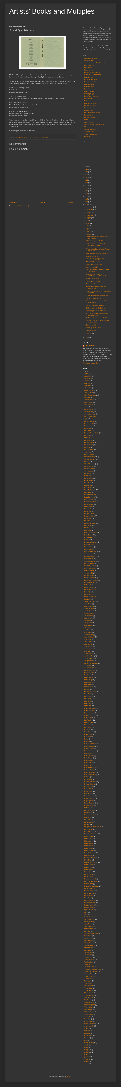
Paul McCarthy (89, 831)
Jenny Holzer (88, 623)
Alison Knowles (89, 390)
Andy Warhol (88, 402)
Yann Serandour (89, 1012)
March (88, 231)
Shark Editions (88, 929)
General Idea (88, 554)
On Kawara (87, 819)
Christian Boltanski (90, 457)
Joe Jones (87, 630)
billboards (87, 1031)
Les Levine (87, 725)
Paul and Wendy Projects (92, 113)
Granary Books (89, 91)
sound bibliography (43, 137)
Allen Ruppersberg (90, 395)
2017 (86, 194)
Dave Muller (88, 485)
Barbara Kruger (89, 423)
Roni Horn (87, 898)
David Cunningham (90, 495)
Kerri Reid (87, 694)
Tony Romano (88, 986)
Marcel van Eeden (90, 751)
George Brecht (88, 559)
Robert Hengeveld (90, 879)
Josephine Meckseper (91, 663)
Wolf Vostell (88, 1009)
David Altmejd (88, 487)
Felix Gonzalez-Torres (91, 532)
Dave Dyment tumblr (90, 79)
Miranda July (88, 793)
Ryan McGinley (89, 907)
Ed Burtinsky (88, 518)
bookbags (87, 1033)
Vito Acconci (88, 1000)
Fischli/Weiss (88, 537)
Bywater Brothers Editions (92, 72)
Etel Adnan (87, 528)
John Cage (87, 639)
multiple (86, 1050)
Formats (86, 89)
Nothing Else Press (90, 105)
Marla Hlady (88, 760)
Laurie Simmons (89, 713)
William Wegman (89, 1005)
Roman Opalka (89, 893)
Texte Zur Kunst (89, 132)
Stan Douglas (88, 940)
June (88, 223)
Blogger (68, 1076)
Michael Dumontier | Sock (94, 264)
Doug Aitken (88, 511)
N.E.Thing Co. (88, 805)
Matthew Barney (89, 767)
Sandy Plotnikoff (89, 917)
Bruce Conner (88, 440)
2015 (86, 199)
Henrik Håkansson (90, 589)
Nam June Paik (89, 810)
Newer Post (13, 202)
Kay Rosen (87, 675)
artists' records (88, 1026)
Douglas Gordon (89, 514)
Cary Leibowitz (89, 449)
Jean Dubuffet (88, 618)
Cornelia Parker (89, 468)
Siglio (86, 120)
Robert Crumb (88, 874)
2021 (86, 183)
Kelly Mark (87, 684)
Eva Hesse (87, 530)
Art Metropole (88, 60)
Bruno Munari (88, 445)
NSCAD (86, 808)
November (89, 209)
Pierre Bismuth (89, 843)
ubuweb (86, 1061)
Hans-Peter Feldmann (91, 580)
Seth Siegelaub (89, 926)
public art (87, 1057)
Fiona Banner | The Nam (93, 281)
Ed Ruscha (87, 521)
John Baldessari (89, 637)
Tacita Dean (88, 955)
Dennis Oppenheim (90, 502)
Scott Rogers (88, 924)
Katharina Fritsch (89, 672)
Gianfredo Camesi (90, 566)
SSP (85, 914)
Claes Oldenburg (89, 464)
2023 (86, 177)
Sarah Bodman (89, 922)
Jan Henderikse (89, 606)
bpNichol (87, 1038)
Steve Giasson (88, 948)
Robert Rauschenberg (91, 886)
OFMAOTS (87, 817)
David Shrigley (88, 499)
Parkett (86, 824)
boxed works (88, 1035)
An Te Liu (87, 397)
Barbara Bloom (89, 421)
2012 (86, 337)
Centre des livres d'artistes (92, 75)
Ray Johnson (88, 855)
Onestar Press (88, 110)
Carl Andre (87, 447)
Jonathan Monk (89, 656)
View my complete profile (90, 363)
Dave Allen (87, 483)
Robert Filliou (88, 876)
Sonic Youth (88, 936)
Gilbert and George (90, 568)
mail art (86, 1047)
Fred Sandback (89, 547)
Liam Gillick (87, 727)
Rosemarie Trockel (90, 900)
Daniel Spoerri (88, 480)
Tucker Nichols (89, 990)
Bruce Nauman (89, 442)
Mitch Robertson (89, 796)
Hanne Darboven (89, 578)
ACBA (86, 374)
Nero (85, 101)
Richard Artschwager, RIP (94, 298)
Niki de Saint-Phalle (90, 815)
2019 (86, 188)
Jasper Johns (88, 616)
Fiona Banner (88, 535)
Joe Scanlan (88, 632)
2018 (86, 191)
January (89, 334)
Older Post (71, 202)
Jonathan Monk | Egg (92, 256)
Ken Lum (87, 689)
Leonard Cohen (89, 722)
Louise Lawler (88, 734)
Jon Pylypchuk (88, 649)
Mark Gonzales (89, 756)
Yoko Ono (87, 1016)
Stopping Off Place (90, 129)
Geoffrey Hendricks (90, 556)
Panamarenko (88, 822)
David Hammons (89, 497)
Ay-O (85, 419)
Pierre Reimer (88, 848)
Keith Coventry (89, 677)
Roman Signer (88, 895)
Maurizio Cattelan (89, 772)
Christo (86, 461)
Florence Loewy (89, 86)
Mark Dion (87, 753)
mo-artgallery (88, 98)
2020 (86, 185)
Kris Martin (87, 701)
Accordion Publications (91, 58)
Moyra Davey (88, 801)
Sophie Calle (88, 938)
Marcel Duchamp (89, 746)
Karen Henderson (89, 670)
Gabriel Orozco (89, 549)
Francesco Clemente (90, 542)
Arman (86, 407)
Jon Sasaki (87, 651)
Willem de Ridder (89, 1002)
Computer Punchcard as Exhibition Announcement (97, 301)
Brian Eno (87, 438)
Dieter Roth (87, 509)
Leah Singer (88, 717)
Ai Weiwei (87, 381)
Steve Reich (88, 950)
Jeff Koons (87, 620)
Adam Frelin (88, 376)
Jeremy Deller (88, 625)
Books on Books (89, 70)
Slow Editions (88, 122)
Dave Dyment (88, 77)
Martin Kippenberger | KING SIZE (96, 311)
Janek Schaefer (89, 608)
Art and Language (89, 414)
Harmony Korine (89, 582)
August (88, 218)
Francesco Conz (89, 544)
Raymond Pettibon (90, 857)
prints (86, 1054)
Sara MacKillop (89, 919)
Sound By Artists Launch (93, 328)
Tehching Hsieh (89, 962)
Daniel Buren (88, 476)
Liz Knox (87, 729)
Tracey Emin (88, 988)
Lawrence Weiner (89, 715)
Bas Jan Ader (88, 426)
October (89, 212)
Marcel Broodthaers (90, 744)
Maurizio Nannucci (90, 774)
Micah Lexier (27, 137)
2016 (86, 196)
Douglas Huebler (89, 516)
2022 (86, 180)
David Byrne (88, 492)
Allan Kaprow (88, 393)
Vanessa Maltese (89, 995)
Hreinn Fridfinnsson (90, 596)
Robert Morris (88, 884)
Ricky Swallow (88, 869)
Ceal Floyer (87, 452)
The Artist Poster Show (93, 261)
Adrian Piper (88, 378)
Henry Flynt (87, 592)
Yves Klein (87, 1019)
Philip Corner (88, 838)
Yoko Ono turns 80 (92, 267)
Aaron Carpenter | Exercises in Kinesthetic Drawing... (95, 244)
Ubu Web (87, 136)
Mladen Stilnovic (89, 798)
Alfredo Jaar (88, 388)
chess (86, 1040)
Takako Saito (88, 957)
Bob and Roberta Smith (91, 433)
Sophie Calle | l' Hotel (92, 278)
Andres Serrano (89, 400)
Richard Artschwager (90, 862)
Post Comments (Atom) (25, 206)
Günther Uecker (89, 575)
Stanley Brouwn (89, 943)
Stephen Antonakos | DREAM (95, 305)
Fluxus (86, 540)
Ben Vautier (88, 428)
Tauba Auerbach (89, 959)
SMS (85, 912)
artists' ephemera (89, 1024)
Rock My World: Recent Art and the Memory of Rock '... (97, 314)
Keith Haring (88, 680)
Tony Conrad (88, 983)
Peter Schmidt (88, 836)
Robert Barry (88, 872)
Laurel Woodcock (89, 708)
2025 (86, 172)
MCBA (86, 739)
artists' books (88, 1021)
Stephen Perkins (89, 945)
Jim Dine (87, 627)
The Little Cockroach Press (92, 969)
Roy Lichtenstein (89, 905)
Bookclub (87, 435)
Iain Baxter (87, 599)
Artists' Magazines (90, 416)
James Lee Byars (89, 601)
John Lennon (88, 642)
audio (86, 1028)
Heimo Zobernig (89, 587)
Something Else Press (91, 933)
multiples (87, 1052)
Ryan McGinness (89, 910)
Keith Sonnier (88, 682)
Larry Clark (87, 703)
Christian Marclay (89, 459)
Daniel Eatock (88, 478)
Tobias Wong (88, 976)
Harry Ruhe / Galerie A (91, 96)
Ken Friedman (88, 687)
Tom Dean (87, 978)
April (88, 229)
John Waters (88, 646)
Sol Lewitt (87, 931)
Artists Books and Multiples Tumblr (95, 63)
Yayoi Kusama (88, 1014)
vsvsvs (86, 1064)
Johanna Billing (89, 635)
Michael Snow (88, 786)
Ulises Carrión (88, 993)
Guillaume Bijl (88, 573)
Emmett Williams (89, 523)
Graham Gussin (89, 570)
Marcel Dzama (88, 748)
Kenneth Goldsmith (90, 691)
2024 (86, 174)
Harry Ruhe (87, 585)
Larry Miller (87, 706)
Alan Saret (87, 383)
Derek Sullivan (88, 504)
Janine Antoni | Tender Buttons (95, 308)
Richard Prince (89, 865)
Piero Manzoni (88, 841)
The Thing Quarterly (90, 134)
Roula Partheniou (89, 117)
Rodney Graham (89, 891)
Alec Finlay (87, 385)
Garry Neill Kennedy (90, 551)
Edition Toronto (89, 84)
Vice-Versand (88, 997)
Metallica (87, 777)
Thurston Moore (89, 974)
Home (43, 202)
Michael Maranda (89, 784)
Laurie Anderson (89, 710)
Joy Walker (87, 665)
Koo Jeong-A (88, 699)
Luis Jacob (87, 736)
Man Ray (87, 741)
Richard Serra (88, 867)
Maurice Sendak (89, 770)
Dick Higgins (88, 506)
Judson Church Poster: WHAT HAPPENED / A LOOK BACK (96, 275)
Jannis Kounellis (89, 611)
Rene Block (87, 860)
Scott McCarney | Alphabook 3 (95, 259)
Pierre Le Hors (88, 846)
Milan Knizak (88, 791)
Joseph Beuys (88, 658)
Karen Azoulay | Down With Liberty (97, 253)
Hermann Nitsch (89, 594)
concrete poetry (89, 1042)
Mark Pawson (88, 758)
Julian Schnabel (89, 668)
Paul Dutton (88, 829)
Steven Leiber (88, 127)
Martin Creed (88, 763)
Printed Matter (88, 115)
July (87, 220)
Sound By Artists (91, 325)
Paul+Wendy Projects (91, 834)
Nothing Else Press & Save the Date (97, 295)
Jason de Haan (89, 613)
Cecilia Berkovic (89, 454)
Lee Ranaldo (88, 720)
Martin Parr (87, 765)
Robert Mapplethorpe (90, 881)
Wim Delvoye (88, 1007)
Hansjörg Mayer (89, 94)
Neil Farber (87, 812)
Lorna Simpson (89, 732)
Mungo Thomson (89, 803)
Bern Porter (87, 430)
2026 (86, 169)
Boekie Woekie (89, 65)
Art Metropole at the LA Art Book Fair (97, 318)
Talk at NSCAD (90, 284)
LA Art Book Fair (91, 330)
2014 (86, 202)
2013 (86, 204)
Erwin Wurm (88, 525)
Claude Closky (88, 466)
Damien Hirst (88, 473)
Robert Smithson (89, 888)
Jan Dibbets (88, 604)
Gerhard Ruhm (89, 563)
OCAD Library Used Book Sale (95, 241)
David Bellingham (89, 490)
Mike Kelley (87, 789)
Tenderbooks (88, 964)
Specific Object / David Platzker (94, 124)
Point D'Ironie (88, 850)
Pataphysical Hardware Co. (92, 827)
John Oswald (88, 644)
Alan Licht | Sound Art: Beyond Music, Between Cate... (97, 321)
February (89, 234)
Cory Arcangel (88, 471)
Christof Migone (19, 137)
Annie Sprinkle (88, 404)
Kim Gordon (88, 696)
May (87, 226)
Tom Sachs (87, 981)
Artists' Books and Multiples (51, 11)
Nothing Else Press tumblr (92, 108)
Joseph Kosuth (89, 661)
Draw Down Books (90, 82)
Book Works (88, 68)
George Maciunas (89, 561)
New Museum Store (90, 103)
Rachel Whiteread (89, 853)
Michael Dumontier (90, 782)
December (89, 207)
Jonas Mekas (88, 653)
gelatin (86, 1045)
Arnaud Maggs (88, 409)
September (90, 215)
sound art (34, 137)
